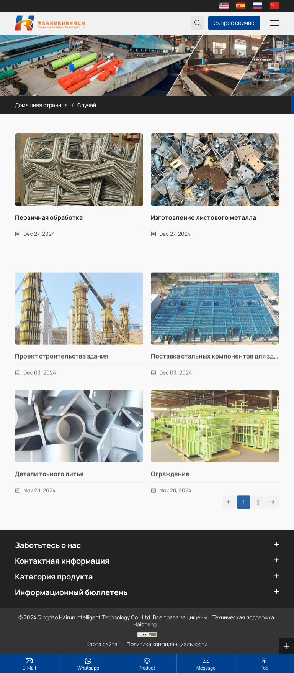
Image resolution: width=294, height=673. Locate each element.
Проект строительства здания (61, 388)
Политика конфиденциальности (167, 644)
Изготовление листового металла (203, 217)
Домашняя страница (41, 105)
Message (206, 668)
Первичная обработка (49, 217)
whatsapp (88, 668)
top (264, 668)
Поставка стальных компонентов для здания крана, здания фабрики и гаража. (215, 388)
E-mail (29, 668)
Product (147, 668)
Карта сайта (102, 644)
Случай (86, 105)
